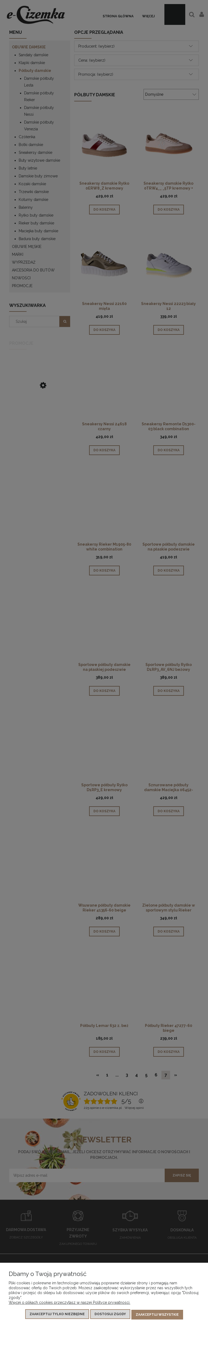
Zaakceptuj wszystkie (157, 1315)
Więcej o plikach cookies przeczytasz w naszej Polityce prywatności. (69, 1303)
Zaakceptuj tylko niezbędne (57, 1315)
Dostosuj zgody (110, 1315)
